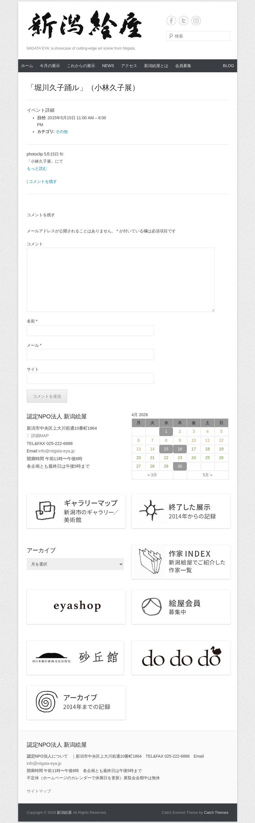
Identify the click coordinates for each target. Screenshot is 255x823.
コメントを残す (43, 181)
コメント (35, 244)
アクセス (129, 65)
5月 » (207, 475)
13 (138, 449)
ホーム (27, 65)
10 (194, 440)
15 (166, 449)
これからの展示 (81, 65)
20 (138, 457)
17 (194, 449)
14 (152, 449)
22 (166, 457)
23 (180, 457)
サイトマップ (39, 791)
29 (166, 466)
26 (221, 457)
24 (194, 457)
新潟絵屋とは (156, 65)
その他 (62, 131)
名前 (32, 321)
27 (138, 466)
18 (207, 449)
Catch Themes (216, 812)
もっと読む (37, 168)
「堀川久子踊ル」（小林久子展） (83, 87)
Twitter (183, 20)
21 (152, 457)
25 (207, 457)
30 (180, 466)
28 (152, 466)
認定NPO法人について (47, 756)
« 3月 (152, 475)
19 (221, 449)
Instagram (196, 20)
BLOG (228, 65)
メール (34, 345)
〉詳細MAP (38, 435)
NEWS (108, 65)
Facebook (171, 20)
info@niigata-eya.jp (56, 451)
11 (207, 440)
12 (221, 440)
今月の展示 (50, 65)
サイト (33, 369)
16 (180, 449)
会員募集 (183, 65)
